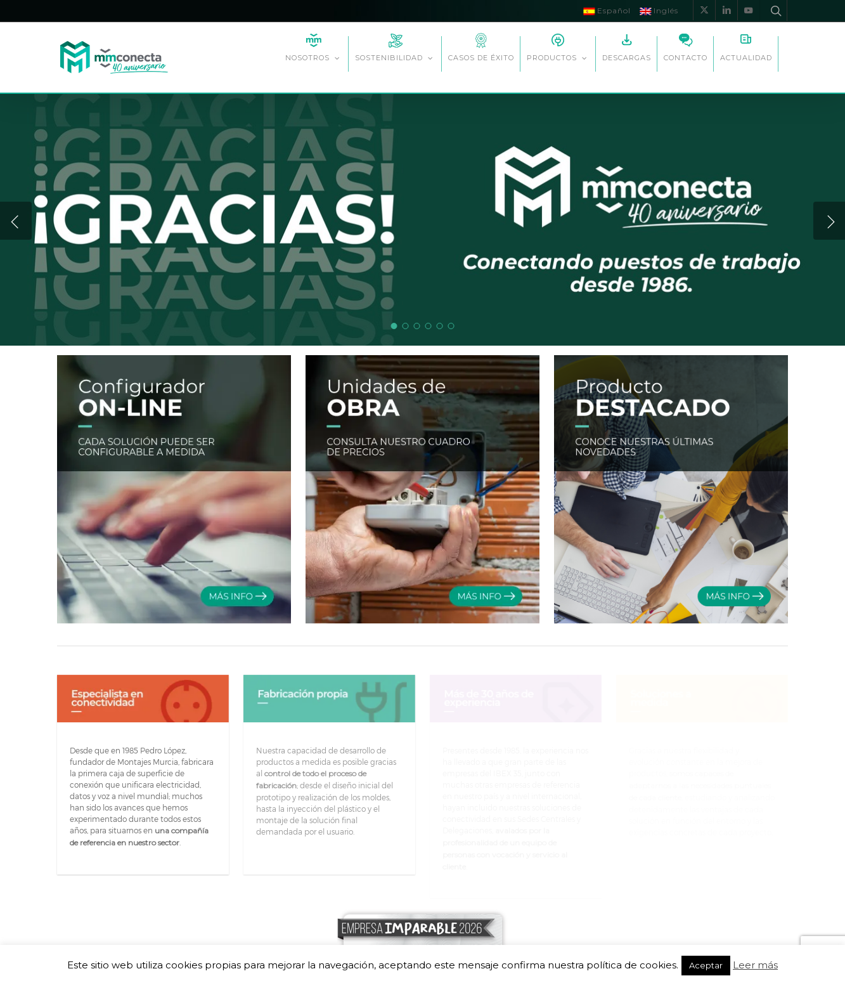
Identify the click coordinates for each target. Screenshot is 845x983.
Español (607, 10)
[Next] (829, 221)
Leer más (755, 965)
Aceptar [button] (706, 965)
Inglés (659, 10)
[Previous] (16, 221)
